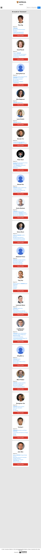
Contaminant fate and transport (19, 58)
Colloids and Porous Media (19, 453)
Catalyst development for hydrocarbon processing (18, 34)
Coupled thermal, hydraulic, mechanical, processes (20, 170)
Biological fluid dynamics (18, 283)
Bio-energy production (18, 87)
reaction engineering (19, 225)
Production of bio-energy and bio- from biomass (20, 86)
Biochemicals (16, 89)
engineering (17, 113)
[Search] (38, 8)
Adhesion (15, 339)
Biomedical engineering (18, 310)
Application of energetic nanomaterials (18, 539)
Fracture (15, 342)
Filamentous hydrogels (18, 313)
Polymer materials (17, 229)
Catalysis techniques (17, 226)
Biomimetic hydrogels (17, 312)
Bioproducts (15, 366)
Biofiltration (15, 202)
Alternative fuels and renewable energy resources (20, 536)
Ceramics (15, 341)
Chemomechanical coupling (19, 285)
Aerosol (14, 480)
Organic (17, 57)
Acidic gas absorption (17, 478)
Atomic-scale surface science (19, 424)
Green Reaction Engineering (19, 228)
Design (14, 509)
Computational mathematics (19, 286)
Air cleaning (15, 481)
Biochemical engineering (18, 257)
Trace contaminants (19, 199)
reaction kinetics (18, 477)
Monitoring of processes (20, 256)
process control (18, 253)
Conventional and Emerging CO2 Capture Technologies (20, 399)
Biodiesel (15, 32)
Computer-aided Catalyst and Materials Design (19, 395)
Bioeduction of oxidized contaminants (18, 91)
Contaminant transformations (19, 60)
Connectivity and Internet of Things (20, 507)
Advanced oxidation (17, 201)
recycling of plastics (19, 309)
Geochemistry (16, 61)
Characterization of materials (19, 368)
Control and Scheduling (18, 397)
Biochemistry (16, 425)
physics (16, 421)
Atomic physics (16, 422)
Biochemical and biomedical (19, 30)
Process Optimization (19, 393)
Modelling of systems (19, 254)
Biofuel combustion (17, 540)
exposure (17, 141)
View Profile (20, 38)
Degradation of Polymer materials (20, 369)
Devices (14, 510)
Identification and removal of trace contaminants (20, 198)
